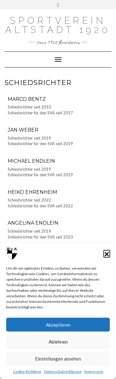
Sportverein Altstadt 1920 (58, 25)
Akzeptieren (58, 325)
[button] (107, 253)
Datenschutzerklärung (62, 371)
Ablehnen (58, 341)
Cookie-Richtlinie (27, 371)
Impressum (93, 371)
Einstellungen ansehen (58, 358)
